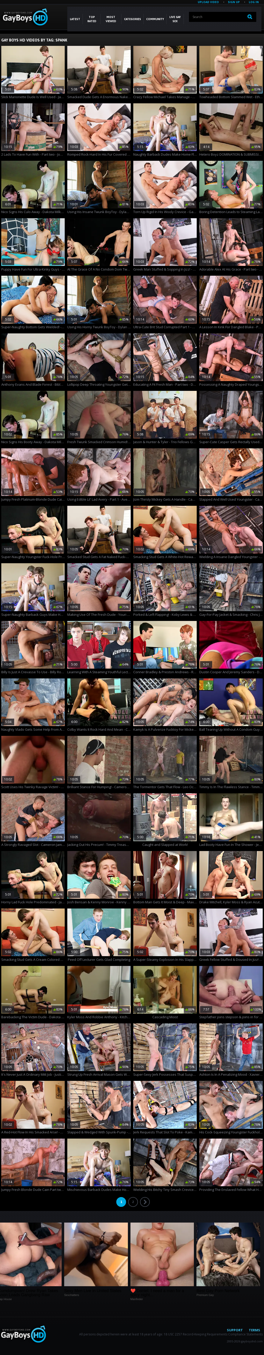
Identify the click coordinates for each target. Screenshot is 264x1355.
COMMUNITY (155, 19)
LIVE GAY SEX (175, 19)
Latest (75, 19)
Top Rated (91, 19)
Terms (254, 1330)
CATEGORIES (132, 19)
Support (235, 1330)
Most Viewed (111, 19)
